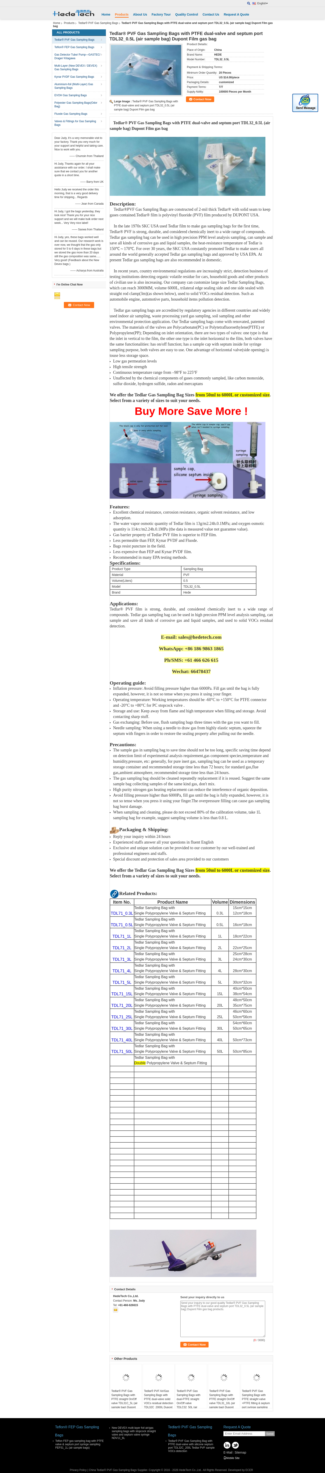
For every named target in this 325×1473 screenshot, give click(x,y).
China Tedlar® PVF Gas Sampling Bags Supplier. (119, 1470)
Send (269, 1434)
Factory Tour (161, 14)
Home (106, 14)
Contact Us (210, 14)
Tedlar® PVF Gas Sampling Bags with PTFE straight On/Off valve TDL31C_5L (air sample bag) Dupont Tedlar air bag (124, 1401)
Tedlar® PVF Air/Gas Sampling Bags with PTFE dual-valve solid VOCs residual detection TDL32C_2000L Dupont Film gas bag (158, 1401)
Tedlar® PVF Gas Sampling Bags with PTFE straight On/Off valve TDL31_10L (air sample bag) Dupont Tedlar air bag (222, 1401)
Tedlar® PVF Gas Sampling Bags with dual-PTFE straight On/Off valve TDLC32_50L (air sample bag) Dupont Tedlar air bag (188, 1403)
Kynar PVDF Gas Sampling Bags (74, 76)
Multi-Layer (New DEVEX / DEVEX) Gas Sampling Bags (75, 67)
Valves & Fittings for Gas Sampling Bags (75, 123)
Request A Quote (236, 14)
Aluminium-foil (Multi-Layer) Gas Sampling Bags (73, 86)
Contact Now (202, 99)
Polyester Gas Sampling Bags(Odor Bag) (75, 104)
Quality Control (186, 14)
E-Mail (227, 1452)
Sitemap (240, 1452)
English (262, 3)
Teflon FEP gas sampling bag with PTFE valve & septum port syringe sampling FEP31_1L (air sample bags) (79, 1444)
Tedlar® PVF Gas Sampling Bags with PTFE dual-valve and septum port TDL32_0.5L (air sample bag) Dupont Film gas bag (146, 105)
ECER (249, 1470)
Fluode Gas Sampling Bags (70, 113)
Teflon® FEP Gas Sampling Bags (74, 47)
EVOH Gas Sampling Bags (70, 95)
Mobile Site (231, 1458)
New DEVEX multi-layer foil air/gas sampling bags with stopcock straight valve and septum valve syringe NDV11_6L (134, 1433)
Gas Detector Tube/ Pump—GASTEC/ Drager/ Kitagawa (77, 56)
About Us (140, 14)
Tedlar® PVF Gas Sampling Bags (98, 23)
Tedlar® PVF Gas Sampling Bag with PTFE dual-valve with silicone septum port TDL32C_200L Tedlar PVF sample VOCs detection (191, 1446)
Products (122, 14)
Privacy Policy (78, 1470)
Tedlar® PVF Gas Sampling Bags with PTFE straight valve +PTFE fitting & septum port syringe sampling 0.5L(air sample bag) (256, 1401)
